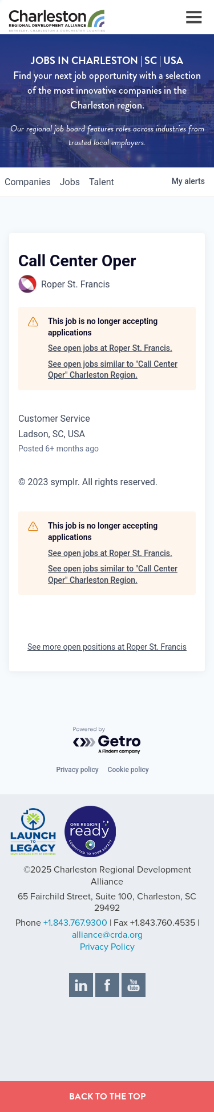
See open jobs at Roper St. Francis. (110, 348)
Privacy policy (77, 770)
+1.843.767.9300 (75, 923)
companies (28, 182)
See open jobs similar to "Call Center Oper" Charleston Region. (112, 369)
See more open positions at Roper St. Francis (107, 646)
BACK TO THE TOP (107, 1096)
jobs (70, 182)
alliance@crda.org (107, 935)
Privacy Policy (107, 947)
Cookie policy (128, 770)
